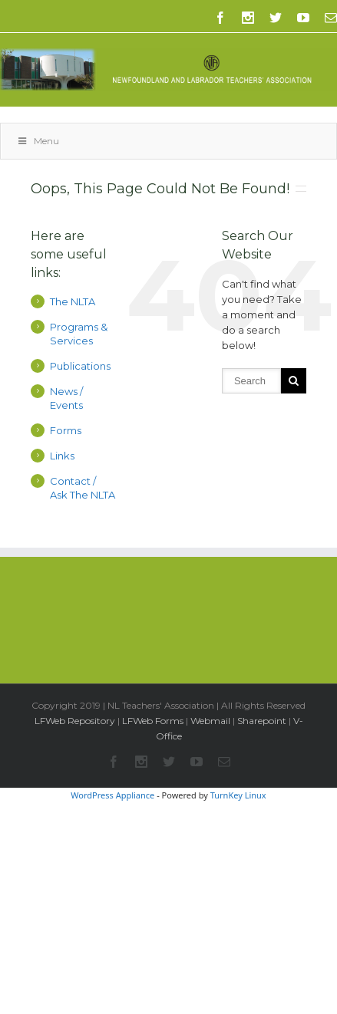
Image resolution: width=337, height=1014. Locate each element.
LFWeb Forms (152, 720)
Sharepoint (261, 720)
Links (62, 455)
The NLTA (72, 301)
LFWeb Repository (75, 720)
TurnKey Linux (238, 795)
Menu (37, 141)
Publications (80, 366)
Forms (65, 430)
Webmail (210, 720)
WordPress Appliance (112, 795)
